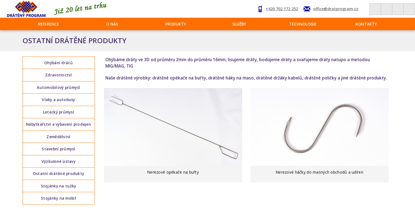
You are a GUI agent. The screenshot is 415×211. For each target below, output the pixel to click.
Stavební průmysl (58, 149)
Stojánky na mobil (58, 199)
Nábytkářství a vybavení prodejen (58, 124)
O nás (112, 24)
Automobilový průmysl (58, 87)
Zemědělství (58, 137)
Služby (239, 24)
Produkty (175, 24)
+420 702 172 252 (282, 8)
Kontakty (366, 24)
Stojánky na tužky (58, 186)
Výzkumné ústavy (58, 161)
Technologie (303, 24)
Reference (48, 24)
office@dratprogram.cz (335, 8)
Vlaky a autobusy (58, 99)
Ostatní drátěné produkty (58, 174)
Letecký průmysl (58, 112)
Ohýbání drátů (58, 62)
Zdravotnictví (58, 75)
